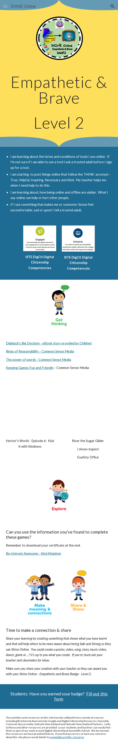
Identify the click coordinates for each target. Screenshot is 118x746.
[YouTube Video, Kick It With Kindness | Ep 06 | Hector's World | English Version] (30, 409)
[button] (5, 6)
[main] (59, 102)
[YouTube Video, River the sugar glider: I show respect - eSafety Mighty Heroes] (88, 409)
